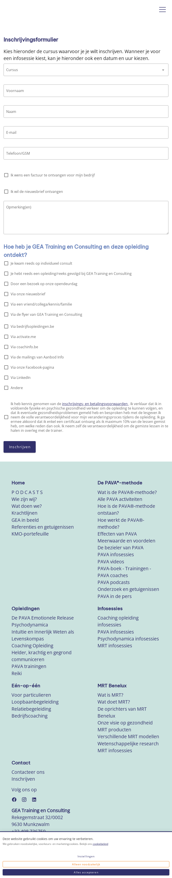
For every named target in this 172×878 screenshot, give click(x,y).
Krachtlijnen (24, 513)
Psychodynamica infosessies (128, 639)
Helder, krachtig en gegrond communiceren (42, 655)
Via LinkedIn (21, 377)
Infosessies (110, 609)
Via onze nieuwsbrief (28, 294)
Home (18, 483)
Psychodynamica (30, 625)
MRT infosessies (115, 645)
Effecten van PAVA (117, 534)
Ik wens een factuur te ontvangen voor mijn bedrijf (53, 175)
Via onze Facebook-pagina (32, 367)
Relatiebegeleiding (31, 709)
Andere (17, 388)
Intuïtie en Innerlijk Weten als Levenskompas (43, 635)
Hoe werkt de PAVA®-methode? (121, 523)
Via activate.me (23, 336)
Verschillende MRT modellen (128, 736)
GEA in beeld (25, 520)
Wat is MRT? (110, 695)
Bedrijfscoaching (29, 716)
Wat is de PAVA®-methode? (127, 492)
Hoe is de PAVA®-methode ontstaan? (126, 509)
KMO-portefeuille (30, 534)
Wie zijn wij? (24, 499)
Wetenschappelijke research (128, 743)
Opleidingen (25, 609)
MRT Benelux (112, 686)
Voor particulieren (31, 695)
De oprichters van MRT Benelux (122, 712)
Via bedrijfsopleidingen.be (32, 326)
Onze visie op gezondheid (125, 723)
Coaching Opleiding (32, 645)
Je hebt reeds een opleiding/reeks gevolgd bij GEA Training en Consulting (71, 273)
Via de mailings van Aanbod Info (37, 357)
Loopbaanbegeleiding (35, 702)
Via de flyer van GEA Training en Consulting (46, 314)
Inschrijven (23, 779)
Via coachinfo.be (24, 347)
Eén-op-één (26, 686)
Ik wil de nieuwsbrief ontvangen (37, 191)
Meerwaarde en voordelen (126, 541)
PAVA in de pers (115, 596)
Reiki (17, 673)
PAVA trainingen (29, 666)
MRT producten (114, 729)
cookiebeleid (100, 844)
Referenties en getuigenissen (43, 527)
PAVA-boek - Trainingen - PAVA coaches (124, 571)
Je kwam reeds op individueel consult (41, 263)
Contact (21, 763)
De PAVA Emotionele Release (43, 618)
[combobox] (86, 70)
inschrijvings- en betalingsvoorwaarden (95, 403)
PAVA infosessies (116, 554)
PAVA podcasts (114, 582)
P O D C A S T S (27, 492)
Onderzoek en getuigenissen (128, 589)
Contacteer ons (28, 772)
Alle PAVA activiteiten (120, 499)
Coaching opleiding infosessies (118, 621)
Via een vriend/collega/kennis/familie (41, 304)
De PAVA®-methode (120, 483)
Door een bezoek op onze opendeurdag (44, 284)
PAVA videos (111, 561)
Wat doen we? (27, 506)
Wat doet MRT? (114, 702)
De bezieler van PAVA (120, 547)
